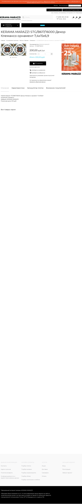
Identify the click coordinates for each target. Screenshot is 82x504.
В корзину (39, 63)
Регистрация (63, 5)
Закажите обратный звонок (37, 82)
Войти (56, 5)
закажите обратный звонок (33, 2)
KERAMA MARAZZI (44, 44)
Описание (5, 88)
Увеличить (14, 57)
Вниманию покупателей (55, 88)
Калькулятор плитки (35, 88)
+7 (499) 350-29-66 (74, 1)
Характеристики (18, 88)
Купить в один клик (35, 67)
